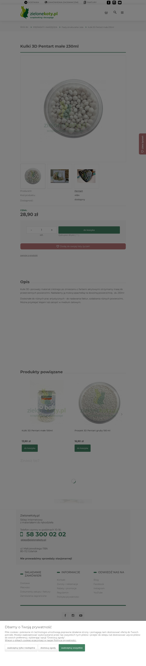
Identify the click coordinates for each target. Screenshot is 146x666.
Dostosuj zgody (48, 648)
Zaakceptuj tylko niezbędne (21, 648)
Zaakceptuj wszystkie (72, 648)
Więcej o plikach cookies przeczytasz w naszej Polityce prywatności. (40, 640)
